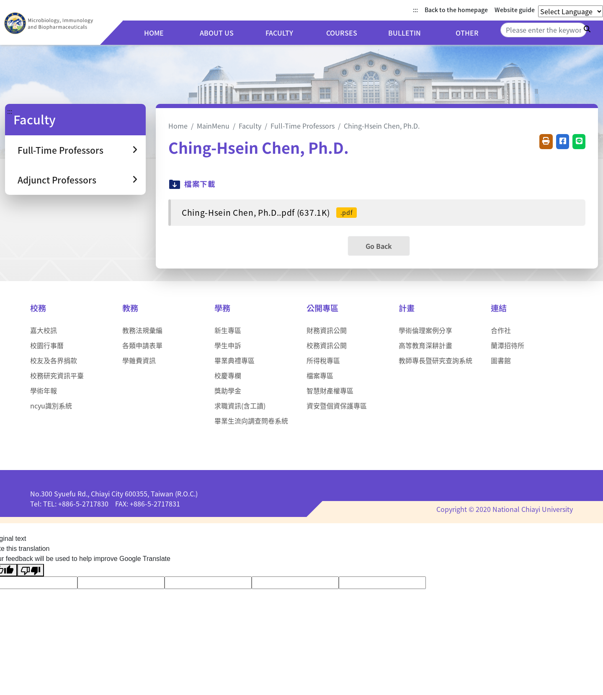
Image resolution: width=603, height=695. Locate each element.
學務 (222, 308)
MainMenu (213, 126)
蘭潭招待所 (507, 345)
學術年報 (43, 390)
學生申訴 (227, 345)
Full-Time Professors (303, 126)
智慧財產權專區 (330, 390)
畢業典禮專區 (234, 360)
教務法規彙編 (142, 330)
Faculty (288, 34)
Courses (347, 34)
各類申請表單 (142, 345)
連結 (499, 308)
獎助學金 (227, 390)
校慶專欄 (227, 375)
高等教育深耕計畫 (425, 345)
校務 (38, 308)
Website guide (515, 9)
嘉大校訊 (43, 330)
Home (167, 34)
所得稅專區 (323, 360)
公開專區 (322, 308)
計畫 (407, 308)
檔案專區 (320, 375)
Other (468, 34)
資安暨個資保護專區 (337, 405)
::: (415, 9)
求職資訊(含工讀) (239, 405)
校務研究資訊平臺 (57, 375)
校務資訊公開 (327, 345)
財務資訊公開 (327, 330)
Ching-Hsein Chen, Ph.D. (382, 126)
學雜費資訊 (139, 360)
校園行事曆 (47, 345)
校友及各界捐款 (53, 360)
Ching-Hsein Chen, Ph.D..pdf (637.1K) (269, 212)
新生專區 (227, 330)
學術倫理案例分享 (425, 330)
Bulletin (408, 34)
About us (227, 34)
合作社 (501, 330)
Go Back (379, 246)
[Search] (543, 30)
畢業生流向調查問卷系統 (251, 420)
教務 (130, 308)
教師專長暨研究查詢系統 (435, 360)
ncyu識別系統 (51, 405)
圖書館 (501, 360)
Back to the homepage (456, 9)
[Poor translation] (30, 570)
